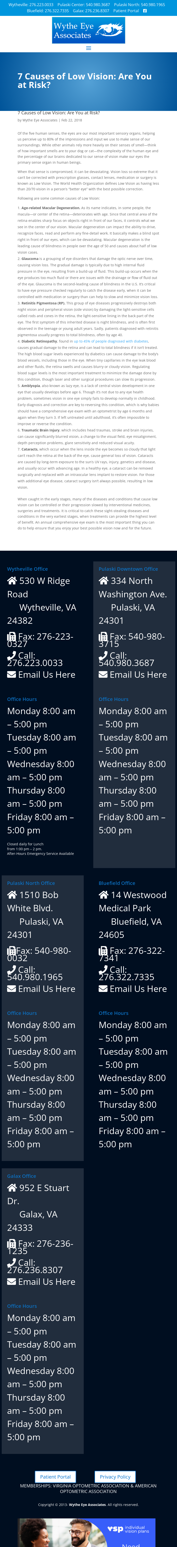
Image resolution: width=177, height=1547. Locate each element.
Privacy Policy (115, 1476)
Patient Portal (55, 1476)
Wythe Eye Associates (40, 120)
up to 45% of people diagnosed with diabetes (111, 341)
